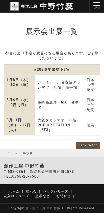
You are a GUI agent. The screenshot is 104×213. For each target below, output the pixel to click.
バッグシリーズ (55, 191)
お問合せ (63, 196)
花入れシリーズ (16, 196)
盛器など (42, 196)
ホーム (13, 153)
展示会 (31, 191)
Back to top (88, 145)
